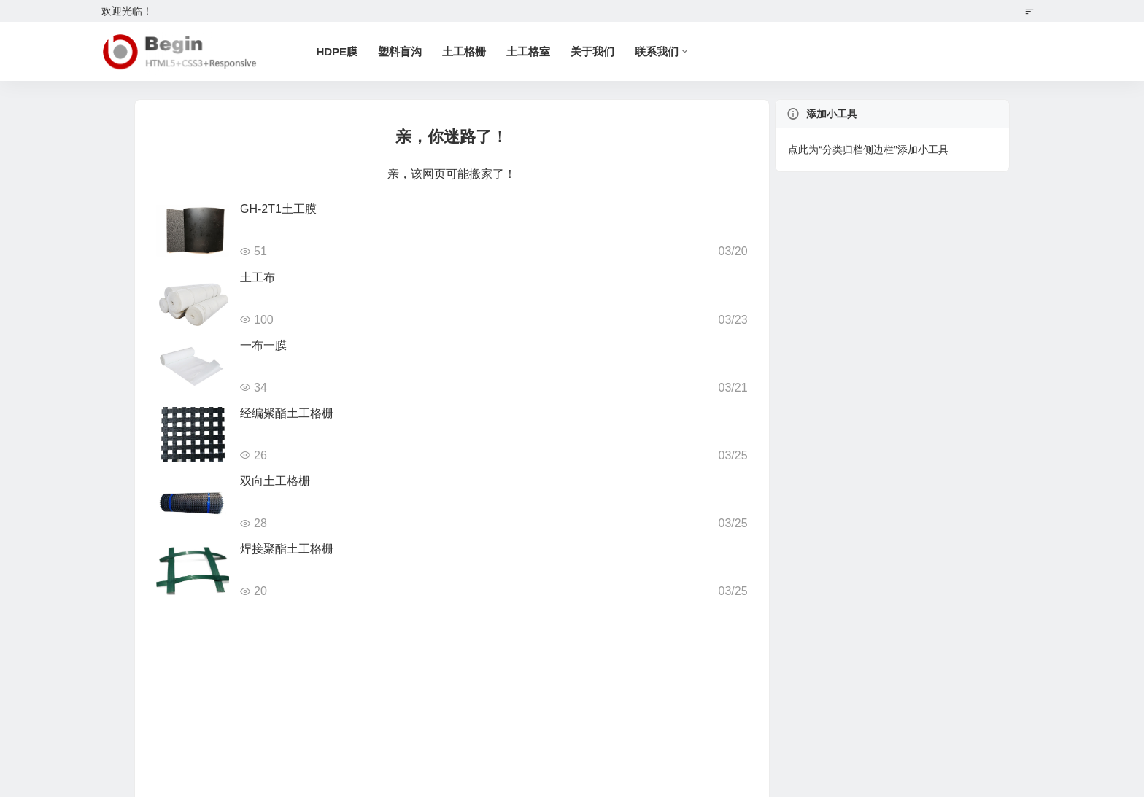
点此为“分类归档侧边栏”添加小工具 (868, 149)
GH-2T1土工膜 (278, 209)
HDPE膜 (337, 51)
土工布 (257, 277)
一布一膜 (263, 345)
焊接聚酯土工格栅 (286, 549)
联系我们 (657, 51)
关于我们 (593, 51)
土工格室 (529, 51)
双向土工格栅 (275, 481)
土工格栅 (465, 51)
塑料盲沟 (400, 51)
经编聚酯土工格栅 (286, 413)
